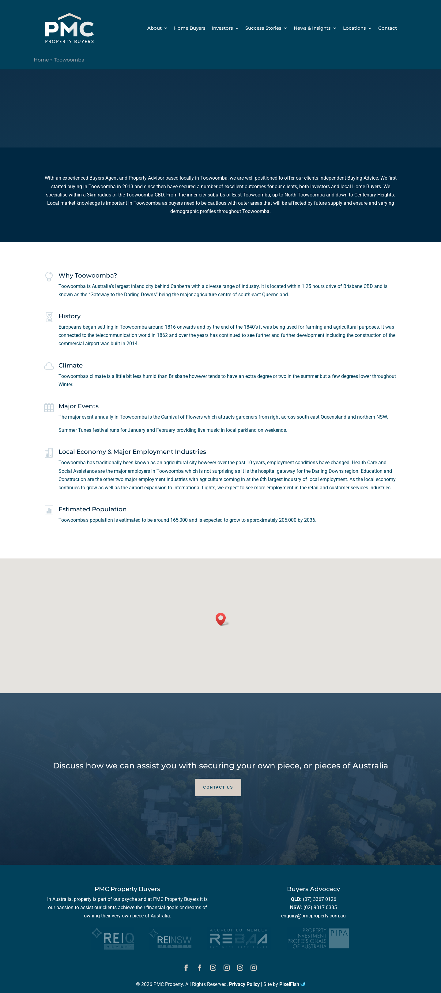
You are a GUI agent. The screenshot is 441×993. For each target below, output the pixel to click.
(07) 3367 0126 (319, 899)
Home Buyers (189, 28)
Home (41, 60)
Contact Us (218, 787)
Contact (387, 28)
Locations (354, 28)
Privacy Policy (244, 984)
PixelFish (292, 984)
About (154, 28)
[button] (223, 619)
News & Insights (312, 28)
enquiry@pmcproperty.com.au (313, 916)
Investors (222, 28)
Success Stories (263, 28)
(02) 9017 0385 (320, 907)
